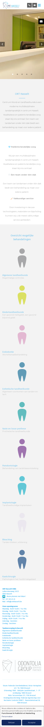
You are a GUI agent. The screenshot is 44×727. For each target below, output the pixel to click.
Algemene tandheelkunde (15, 281)
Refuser (11, 723)
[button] (2, 44)
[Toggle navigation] (39, 5)
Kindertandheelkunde (13, 318)
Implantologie (7, 645)
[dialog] (22, 716)
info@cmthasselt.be (14, 602)
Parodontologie (8, 643)
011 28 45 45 (10, 599)
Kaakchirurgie (7, 650)
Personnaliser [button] (7, 716)
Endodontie (8, 358)
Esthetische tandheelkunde (12, 638)
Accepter (32, 723)
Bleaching (6, 648)
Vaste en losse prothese (11, 640)
